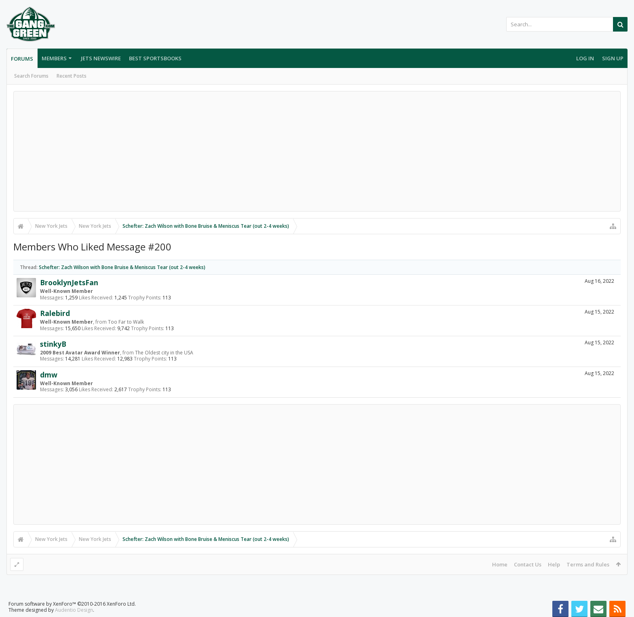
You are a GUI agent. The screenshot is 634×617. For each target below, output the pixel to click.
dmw (48, 375)
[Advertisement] (317, 151)
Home (499, 564)
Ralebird (55, 313)
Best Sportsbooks (155, 58)
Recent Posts (72, 75)
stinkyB (53, 344)
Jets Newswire (101, 58)
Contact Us (527, 564)
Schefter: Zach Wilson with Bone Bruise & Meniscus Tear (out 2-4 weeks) (122, 267)
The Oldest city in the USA (164, 352)
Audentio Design (74, 609)
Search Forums (31, 75)
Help (554, 564)
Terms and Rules (587, 564)
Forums (22, 58)
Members (54, 58)
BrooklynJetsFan (69, 282)
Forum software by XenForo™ (72, 603)
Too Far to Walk (126, 321)
